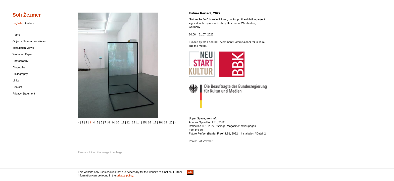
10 (117, 122)
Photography (20, 60)
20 (170, 122)
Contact (17, 86)
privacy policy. (125, 175)
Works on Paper (22, 54)
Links (16, 80)
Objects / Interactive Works (29, 41)
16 (149, 122)
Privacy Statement (24, 93)
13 (133, 122)
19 (165, 122)
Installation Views (23, 47)
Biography (19, 67)
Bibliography (20, 73)
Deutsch (29, 23)
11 (122, 122)
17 (154, 122)
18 (160, 122)
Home (16, 34)
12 (128, 122)
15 (144, 122)
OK (190, 172)
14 (138, 122)
